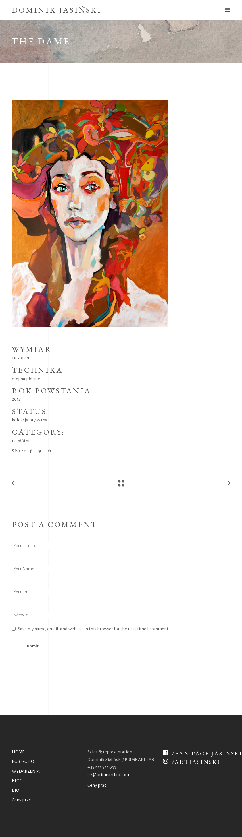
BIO (15, 790)
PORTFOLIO (23, 761)
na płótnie (22, 440)
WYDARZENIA (26, 771)
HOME (18, 751)
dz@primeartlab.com (108, 774)
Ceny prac (21, 799)
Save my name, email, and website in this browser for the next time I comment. (93, 628)
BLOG (17, 780)
